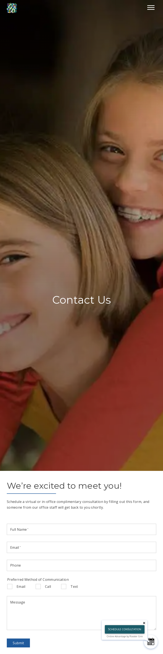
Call (48, 586)
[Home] (12, 7)
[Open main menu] (151, 7)
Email (21, 586)
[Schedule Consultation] (151, 642)
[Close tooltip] (144, 623)
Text (74, 586)
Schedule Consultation (124, 629)
